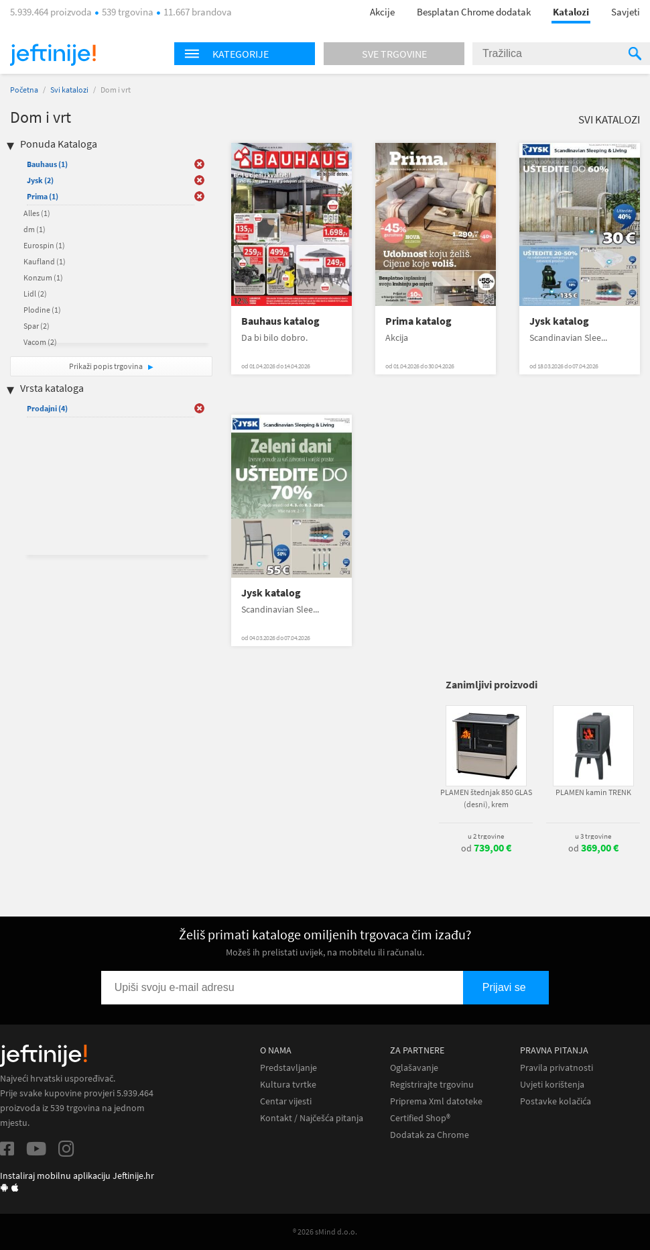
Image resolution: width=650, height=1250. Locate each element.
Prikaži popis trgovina (106, 366)
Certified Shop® (420, 1118)
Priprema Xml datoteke (436, 1101)
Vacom (40, 342)
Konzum (43, 277)
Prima (42, 196)
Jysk (40, 180)
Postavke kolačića (555, 1101)
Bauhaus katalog (280, 321)
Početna (24, 90)
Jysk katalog (559, 321)
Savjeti (625, 11)
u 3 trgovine (593, 836)
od (486, 848)
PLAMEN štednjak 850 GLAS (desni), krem (486, 798)
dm (34, 229)
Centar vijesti (286, 1101)
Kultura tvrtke (288, 1084)
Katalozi (571, 11)
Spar (36, 326)
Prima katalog (418, 321)
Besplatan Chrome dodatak (474, 11)
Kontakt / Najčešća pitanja (311, 1118)
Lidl (35, 294)
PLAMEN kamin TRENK (593, 792)
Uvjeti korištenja (552, 1084)
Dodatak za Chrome (429, 1135)
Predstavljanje (288, 1068)
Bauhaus (47, 164)
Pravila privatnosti (556, 1068)
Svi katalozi (69, 90)
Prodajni (47, 408)
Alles (36, 213)
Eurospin (44, 245)
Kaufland (44, 261)
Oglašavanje (414, 1068)
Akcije (382, 11)
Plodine (42, 310)
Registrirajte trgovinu (432, 1084)
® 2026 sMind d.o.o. (325, 1232)
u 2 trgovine (486, 836)
